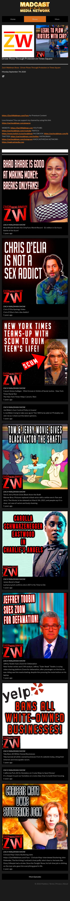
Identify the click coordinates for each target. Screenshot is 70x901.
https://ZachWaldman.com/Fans (15, 115)
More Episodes (35, 877)
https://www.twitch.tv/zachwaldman (17, 133)
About (65, 884)
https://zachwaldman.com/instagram (17, 139)
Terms (51, 884)
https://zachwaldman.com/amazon (16, 123)
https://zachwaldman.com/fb (56, 133)
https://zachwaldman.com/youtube (16, 130)
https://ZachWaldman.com (22, 128)
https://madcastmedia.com (13, 142)
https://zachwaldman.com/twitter (25, 136)
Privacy (59, 884)
